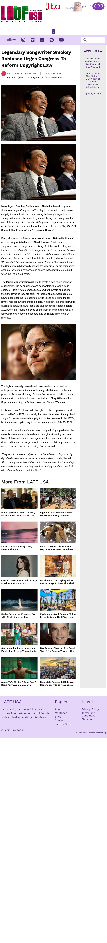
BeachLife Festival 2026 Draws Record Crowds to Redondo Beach (57, 683)
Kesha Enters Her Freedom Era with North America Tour (18, 615)
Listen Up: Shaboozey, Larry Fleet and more (16, 548)
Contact (60, 720)
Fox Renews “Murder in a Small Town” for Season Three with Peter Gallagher (57, 650)
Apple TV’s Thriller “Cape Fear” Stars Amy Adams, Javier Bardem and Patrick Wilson (18, 683)
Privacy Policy (90, 709)
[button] (53, 31)
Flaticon (87, 719)
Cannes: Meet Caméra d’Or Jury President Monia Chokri (19, 582)
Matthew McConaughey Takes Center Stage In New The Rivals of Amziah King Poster (57, 582)
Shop (58, 716)
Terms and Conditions (88, 714)
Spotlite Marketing (97, 733)
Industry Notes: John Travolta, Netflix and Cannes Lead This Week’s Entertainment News (18, 514)
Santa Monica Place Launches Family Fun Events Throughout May (18, 650)
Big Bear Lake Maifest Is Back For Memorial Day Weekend (56, 514)
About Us (61, 709)
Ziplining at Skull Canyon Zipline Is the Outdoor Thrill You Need (58, 615)
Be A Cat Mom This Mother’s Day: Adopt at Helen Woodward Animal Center (57, 548)
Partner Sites (63, 724)
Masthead (61, 712)
